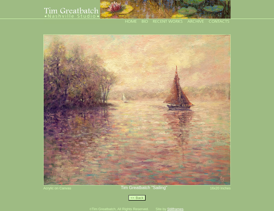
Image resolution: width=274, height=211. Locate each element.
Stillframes (175, 209)
